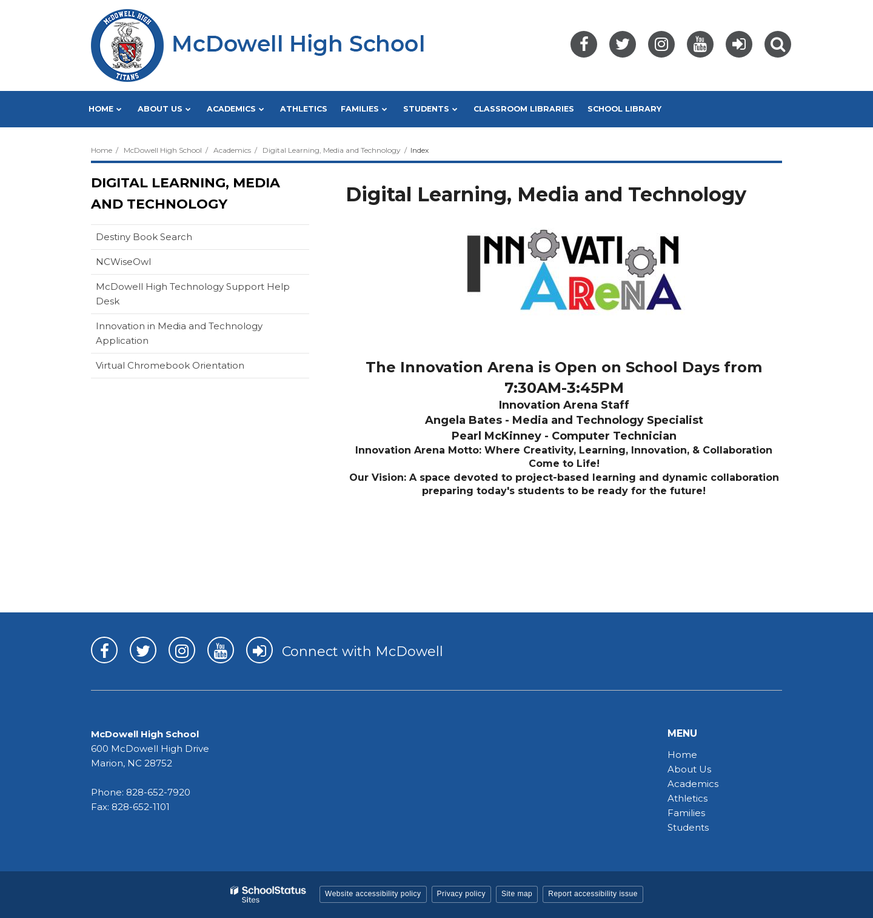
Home (101, 150)
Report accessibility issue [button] (593, 894)
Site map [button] (516, 894)
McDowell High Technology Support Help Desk (193, 297)
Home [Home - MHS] (682, 754)
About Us (689, 769)
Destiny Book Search (163, 239)
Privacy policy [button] (461, 894)
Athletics (687, 798)
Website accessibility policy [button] (373, 894)
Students (688, 827)
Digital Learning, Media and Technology (332, 150)
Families (686, 813)
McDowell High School (163, 150)
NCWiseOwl (142, 264)
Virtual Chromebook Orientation (170, 365)
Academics (232, 150)
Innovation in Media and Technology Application (179, 336)
